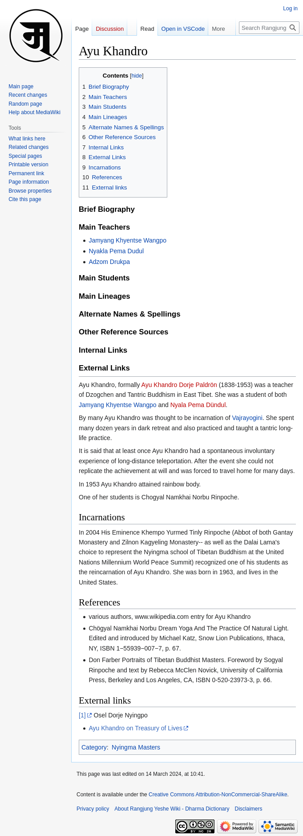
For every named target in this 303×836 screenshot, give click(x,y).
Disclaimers (249, 809)
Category (94, 747)
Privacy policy (93, 809)
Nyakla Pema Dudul (116, 251)
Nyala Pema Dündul (198, 404)
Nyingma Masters (136, 747)
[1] (82, 715)
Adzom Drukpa (109, 261)
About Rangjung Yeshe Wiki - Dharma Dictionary (171, 809)
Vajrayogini (247, 417)
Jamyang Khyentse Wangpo (127, 240)
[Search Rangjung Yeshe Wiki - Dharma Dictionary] (269, 27)
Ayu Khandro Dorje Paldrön (179, 384)
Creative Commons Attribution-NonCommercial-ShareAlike (218, 794)
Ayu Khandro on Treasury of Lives (135, 728)
